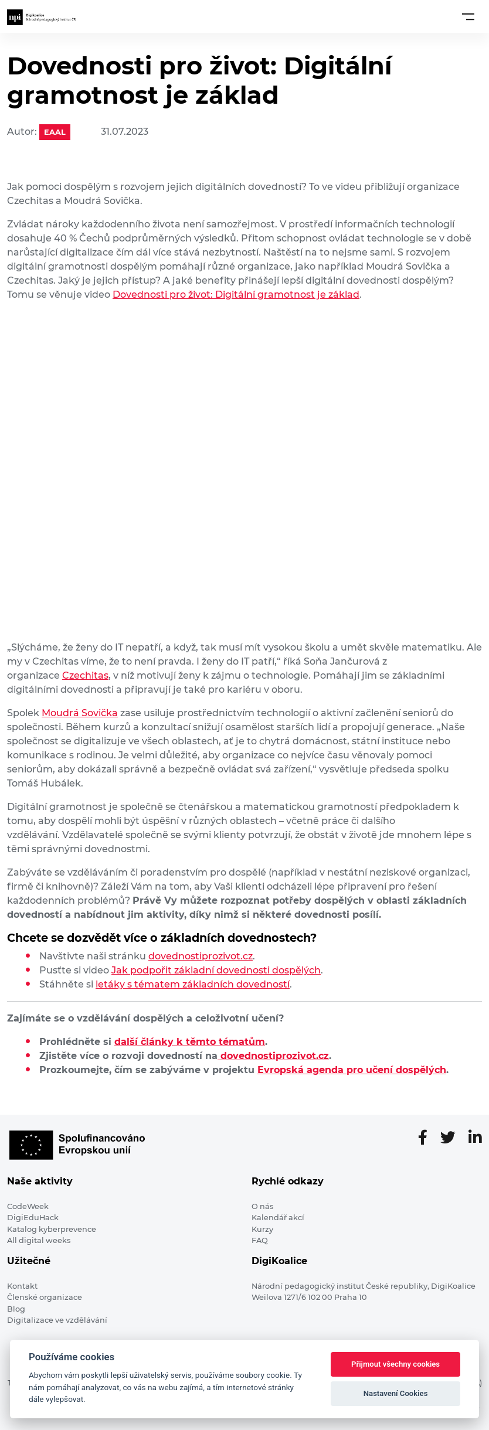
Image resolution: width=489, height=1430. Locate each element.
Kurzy (262, 1229)
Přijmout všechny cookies (395, 1364)
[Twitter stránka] (452, 1138)
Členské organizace (44, 1297)
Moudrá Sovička (80, 713)
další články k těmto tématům (189, 1041)
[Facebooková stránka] (427, 1138)
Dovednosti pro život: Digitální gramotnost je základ (236, 294)
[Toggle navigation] (468, 16)
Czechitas (85, 675)
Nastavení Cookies (396, 1393)
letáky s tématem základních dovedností (193, 984)
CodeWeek (28, 1206)
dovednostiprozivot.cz (200, 956)
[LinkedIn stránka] (475, 1138)
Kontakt (22, 1286)
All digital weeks (38, 1240)
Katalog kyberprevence (51, 1229)
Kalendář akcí (278, 1217)
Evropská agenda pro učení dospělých (351, 1069)
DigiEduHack (33, 1217)
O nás (262, 1206)
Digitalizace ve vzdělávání (57, 1320)
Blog (16, 1309)
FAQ (260, 1240)
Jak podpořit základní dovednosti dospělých (216, 970)
